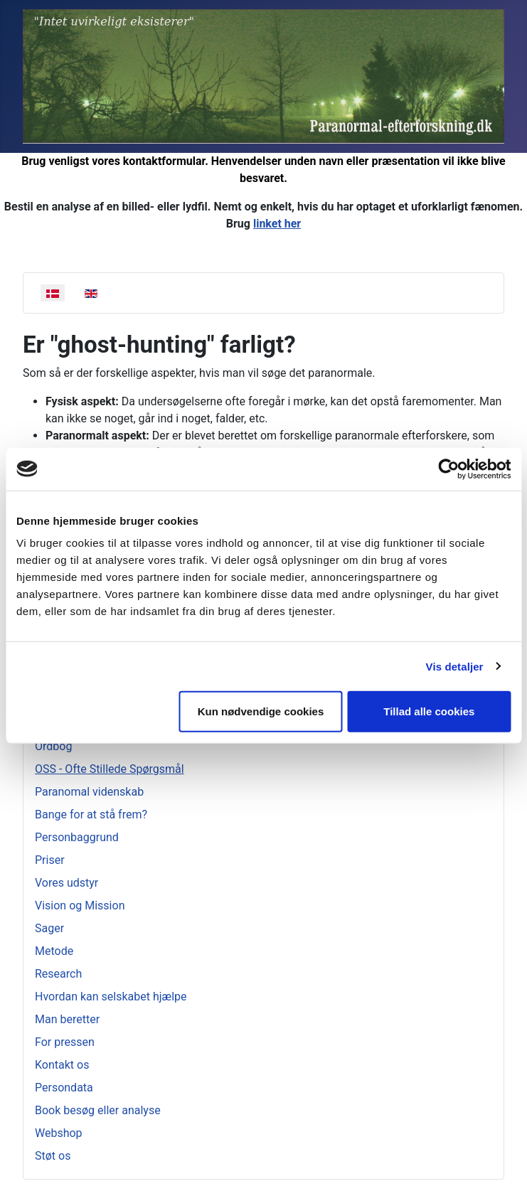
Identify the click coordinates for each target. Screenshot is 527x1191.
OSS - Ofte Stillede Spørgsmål (109, 769)
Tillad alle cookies (428, 711)
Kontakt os (62, 1065)
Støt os (52, 1156)
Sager (49, 928)
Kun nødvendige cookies (261, 711)
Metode (54, 951)
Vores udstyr (66, 883)
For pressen (65, 1042)
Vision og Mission (79, 905)
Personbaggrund (77, 837)
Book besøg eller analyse (98, 1110)
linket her (277, 223)
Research (58, 974)
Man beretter (67, 1019)
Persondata (64, 1087)
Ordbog (53, 746)
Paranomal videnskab (89, 792)
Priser (50, 860)
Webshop (58, 1133)
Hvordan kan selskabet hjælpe (110, 996)
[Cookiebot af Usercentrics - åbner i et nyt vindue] (448, 468)
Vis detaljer (455, 666)
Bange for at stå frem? (91, 814)
